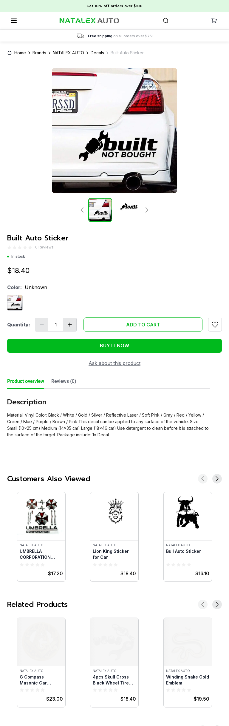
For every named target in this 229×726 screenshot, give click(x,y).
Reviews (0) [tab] (63, 381)
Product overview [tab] (25, 381)
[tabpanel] (108, 413)
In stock (16, 256)
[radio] (9, 247)
